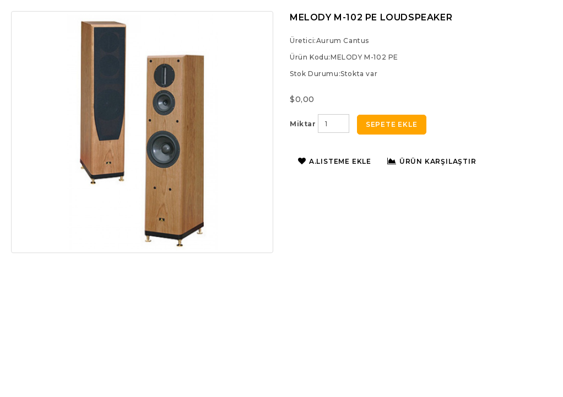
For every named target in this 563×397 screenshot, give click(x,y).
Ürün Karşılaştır (432, 161)
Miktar (303, 124)
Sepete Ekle (392, 124)
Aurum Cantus (342, 40)
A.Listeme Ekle (334, 161)
